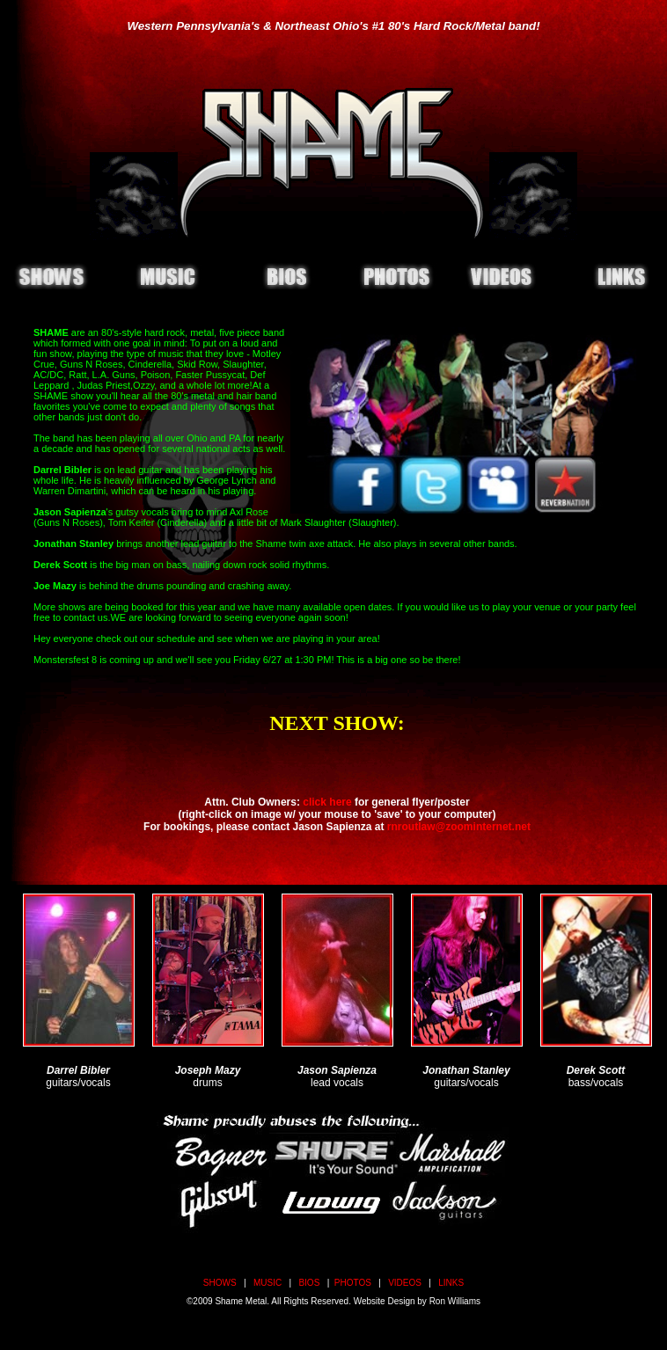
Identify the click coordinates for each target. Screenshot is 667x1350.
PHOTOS (352, 1283)
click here (327, 802)
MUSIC (267, 1283)
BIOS (308, 1283)
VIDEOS (404, 1283)
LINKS (451, 1283)
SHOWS (220, 1283)
